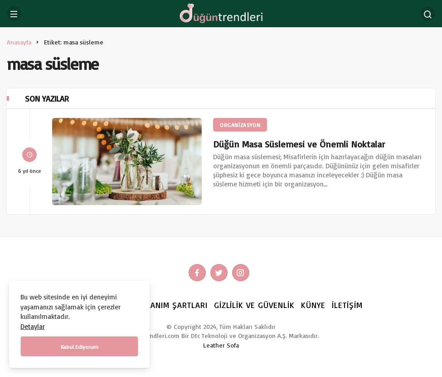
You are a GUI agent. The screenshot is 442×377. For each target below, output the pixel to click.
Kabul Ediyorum (79, 346)
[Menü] (14, 13)
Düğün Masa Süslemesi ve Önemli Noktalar (299, 144)
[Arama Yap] (428, 13)
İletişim (347, 305)
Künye (313, 305)
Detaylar (32, 326)
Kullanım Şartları (170, 305)
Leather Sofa (221, 345)
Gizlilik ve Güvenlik (254, 305)
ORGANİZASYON (240, 125)
